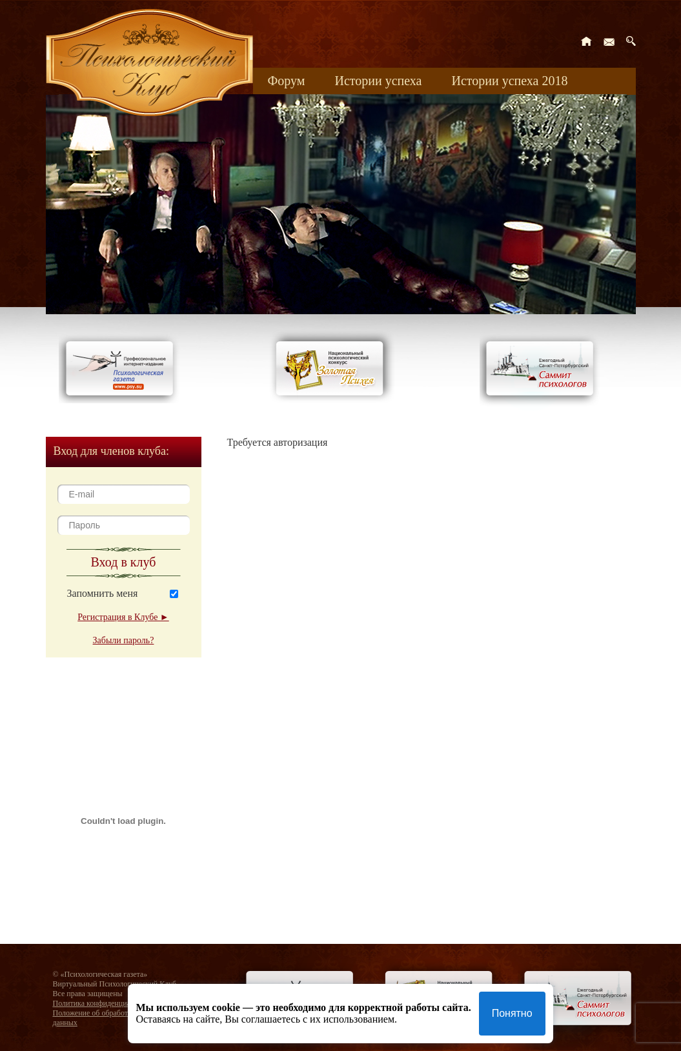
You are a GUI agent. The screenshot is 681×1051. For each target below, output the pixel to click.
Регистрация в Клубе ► (122, 617)
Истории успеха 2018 (509, 81)
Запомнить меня (102, 593)
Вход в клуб (123, 562)
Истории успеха (378, 81)
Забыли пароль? (123, 640)
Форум (286, 81)
